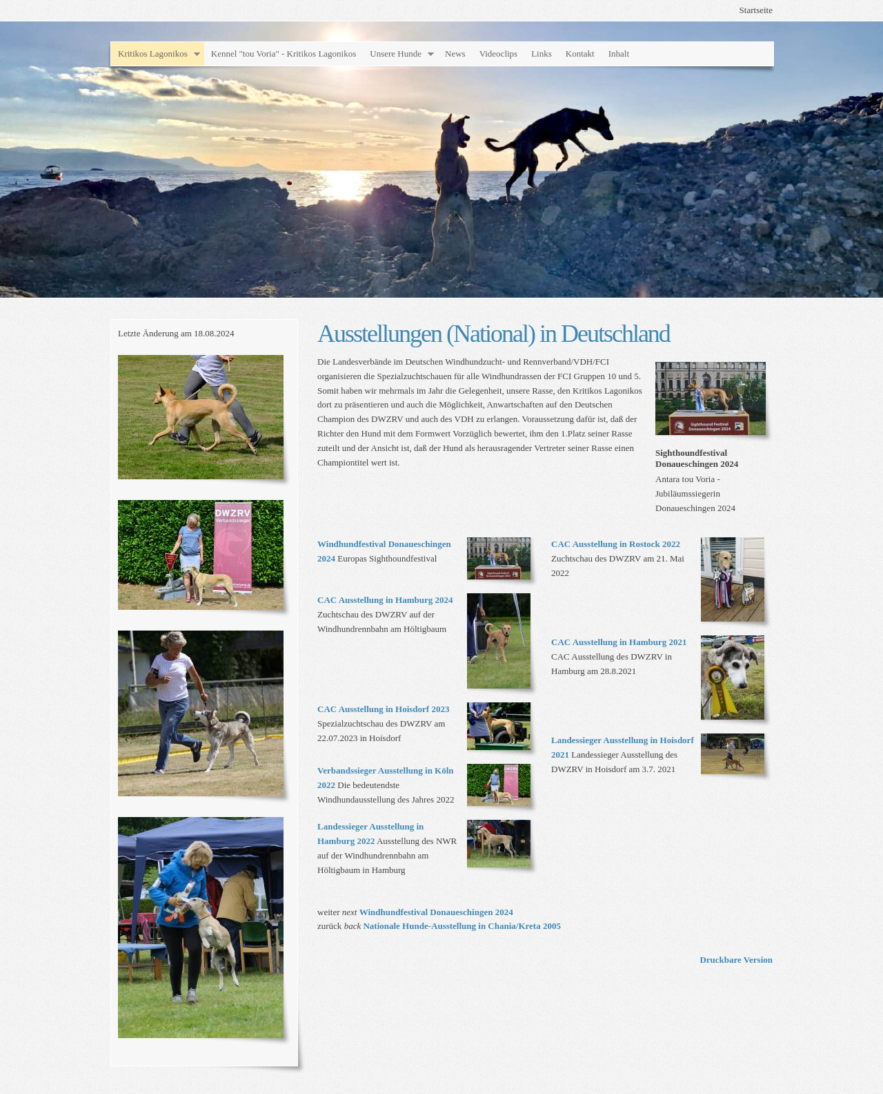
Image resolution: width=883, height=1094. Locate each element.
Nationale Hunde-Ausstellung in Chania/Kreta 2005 (462, 926)
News (455, 53)
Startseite (756, 10)
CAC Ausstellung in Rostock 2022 (615, 544)
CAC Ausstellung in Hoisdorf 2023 (383, 709)
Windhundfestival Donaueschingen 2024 (436, 912)
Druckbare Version (736, 959)
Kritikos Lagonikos (153, 53)
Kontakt (580, 53)
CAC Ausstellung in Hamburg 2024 (385, 600)
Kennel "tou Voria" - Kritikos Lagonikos (284, 53)
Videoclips (498, 53)
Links (541, 53)
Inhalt (618, 53)
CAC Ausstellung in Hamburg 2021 (618, 642)
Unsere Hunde (395, 53)
